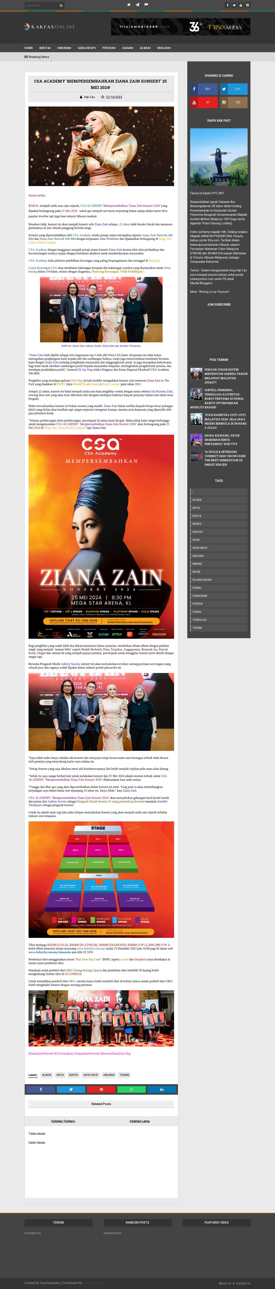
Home (29, 48)
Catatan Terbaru (63, 1121)
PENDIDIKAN (199, 595)
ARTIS (60, 1075)
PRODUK (108, 48)
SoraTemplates (50, 1283)
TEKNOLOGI (199, 619)
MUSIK (196, 571)
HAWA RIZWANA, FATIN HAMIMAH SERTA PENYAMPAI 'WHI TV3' (222, 440)
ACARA (144, 48)
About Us (225, 1283)
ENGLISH (163, 48)
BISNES (196, 523)
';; (193, 491)
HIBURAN (109, 1075)
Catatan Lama (140, 1121)
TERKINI (124, 1075)
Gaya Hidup (86, 48)
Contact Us (243, 1283)
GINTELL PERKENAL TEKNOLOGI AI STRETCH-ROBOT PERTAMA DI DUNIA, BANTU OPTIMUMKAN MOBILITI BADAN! (217, 398)
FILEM (196, 539)
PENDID (196, 587)
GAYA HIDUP (90, 1075)
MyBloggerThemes (95, 1283)
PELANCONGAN (201, 579)
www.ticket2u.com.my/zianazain (50, 952)
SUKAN (127, 48)
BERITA (44, 48)
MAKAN (197, 563)
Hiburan (63, 48)
